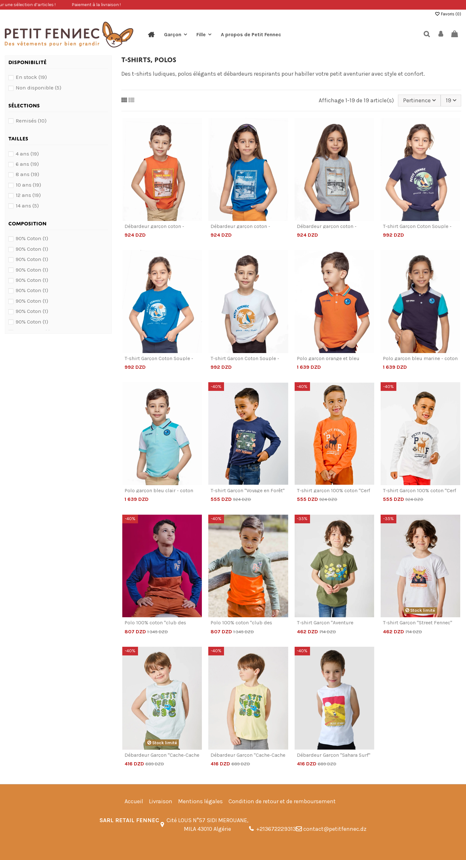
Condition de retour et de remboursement (282, 801)
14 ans (27, 206)
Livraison (160, 801)
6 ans (27, 164)
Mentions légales (200, 801)
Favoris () (448, 14)
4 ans (27, 154)
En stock (31, 77)
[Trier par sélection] (419, 100)
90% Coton (32, 238)
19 (451, 100)
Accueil (134, 801)
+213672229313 (276, 828)
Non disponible (38, 88)
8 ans (27, 174)
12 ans (28, 195)
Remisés (31, 121)
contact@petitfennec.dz (335, 828)
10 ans (28, 185)
